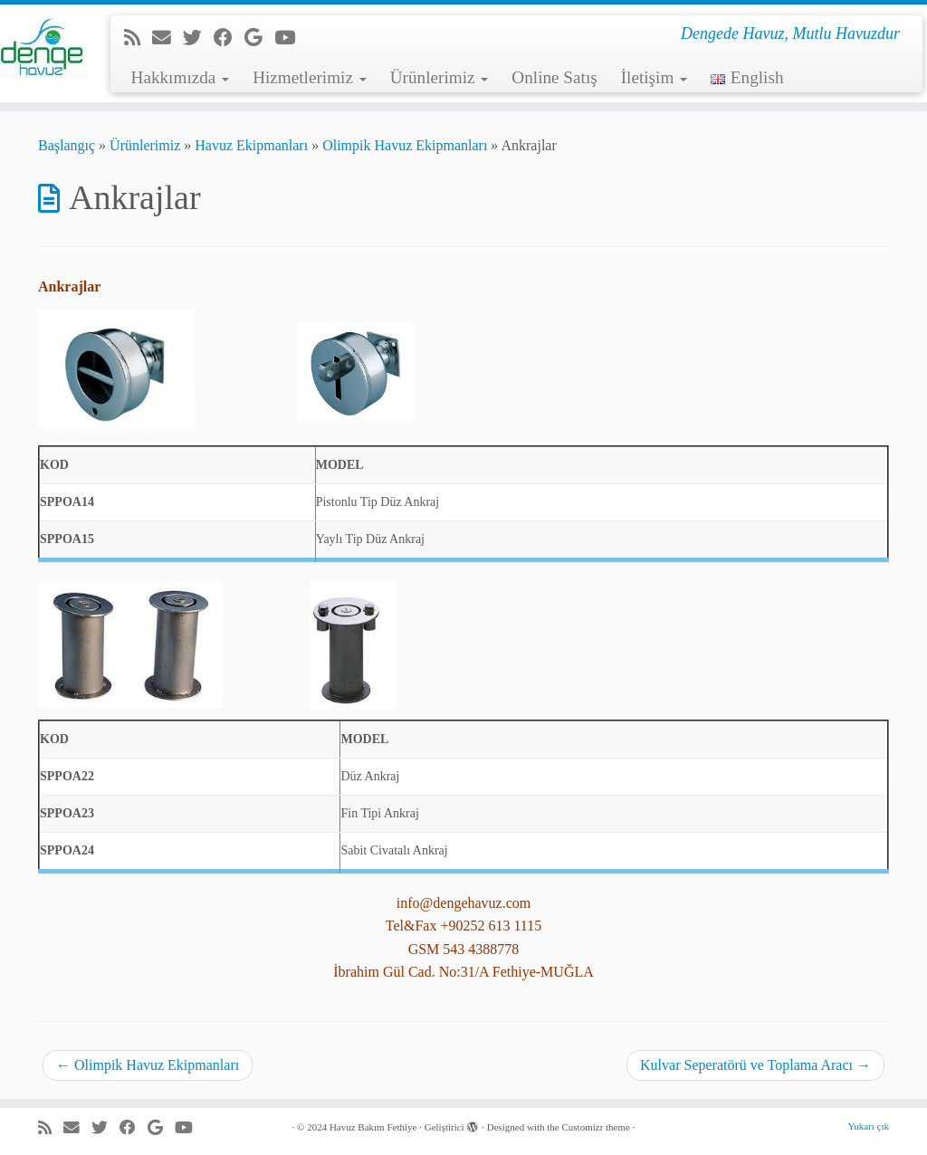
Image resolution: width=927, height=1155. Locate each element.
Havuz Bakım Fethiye (373, 1127)
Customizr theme (595, 1127)
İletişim (654, 77)
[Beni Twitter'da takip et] (198, 37)
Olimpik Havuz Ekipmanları (404, 145)
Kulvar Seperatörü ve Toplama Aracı (755, 1065)
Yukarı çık (868, 1126)
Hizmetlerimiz (310, 77)
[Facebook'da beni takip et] (229, 37)
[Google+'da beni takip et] (259, 37)
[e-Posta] (167, 37)
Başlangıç (66, 145)
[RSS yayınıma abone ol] (138, 37)
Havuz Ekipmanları (251, 145)
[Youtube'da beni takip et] (290, 37)
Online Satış (554, 77)
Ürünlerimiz (439, 77)
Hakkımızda (180, 77)
